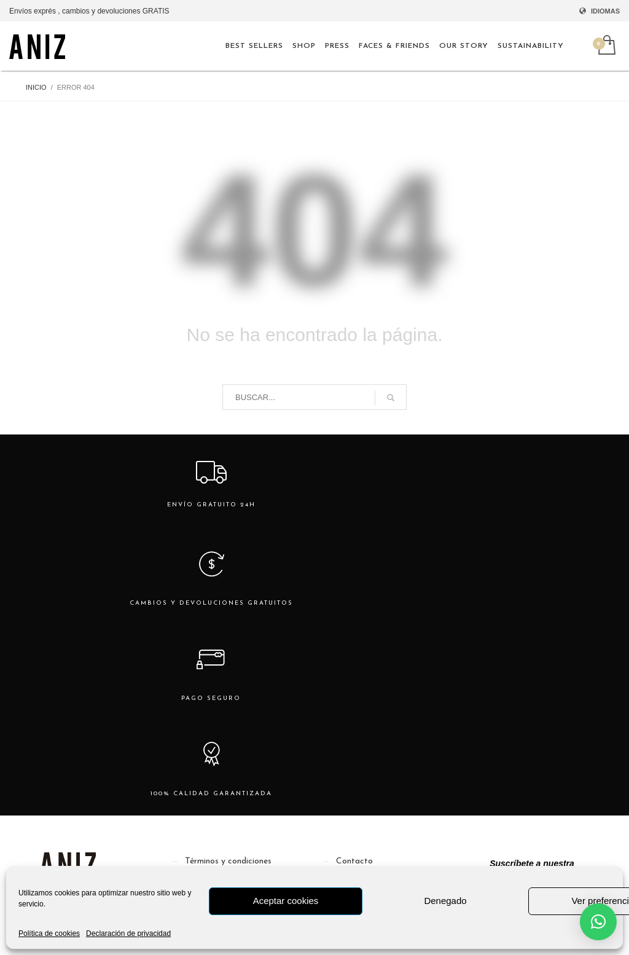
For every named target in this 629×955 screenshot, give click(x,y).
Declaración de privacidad (128, 933)
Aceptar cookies (286, 900)
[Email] (532, 818)
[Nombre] (532, 782)
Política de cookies (49, 933)
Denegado (445, 900)
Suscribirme (532, 853)
